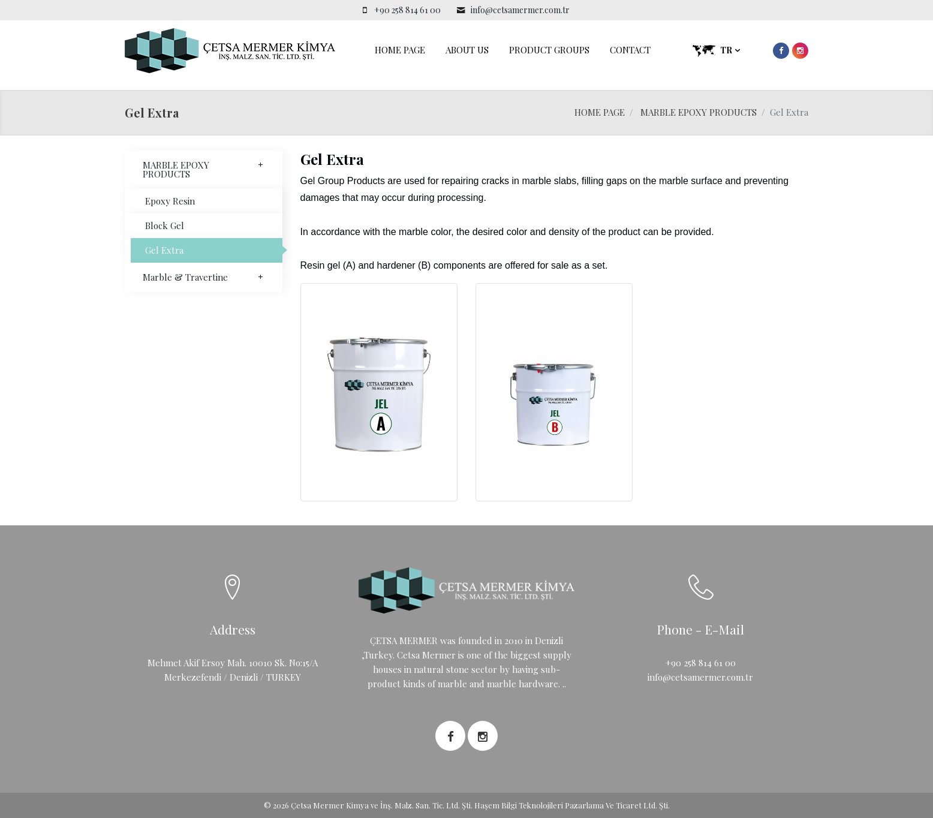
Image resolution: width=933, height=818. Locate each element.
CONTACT (630, 50)
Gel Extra (164, 250)
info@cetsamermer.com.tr (520, 10)
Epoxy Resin (170, 201)
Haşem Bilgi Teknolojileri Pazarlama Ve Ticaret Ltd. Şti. (572, 805)
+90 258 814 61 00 (407, 10)
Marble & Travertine (203, 277)
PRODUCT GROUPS (549, 50)
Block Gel (164, 225)
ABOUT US (467, 50)
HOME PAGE (400, 50)
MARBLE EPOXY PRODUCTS (698, 112)
